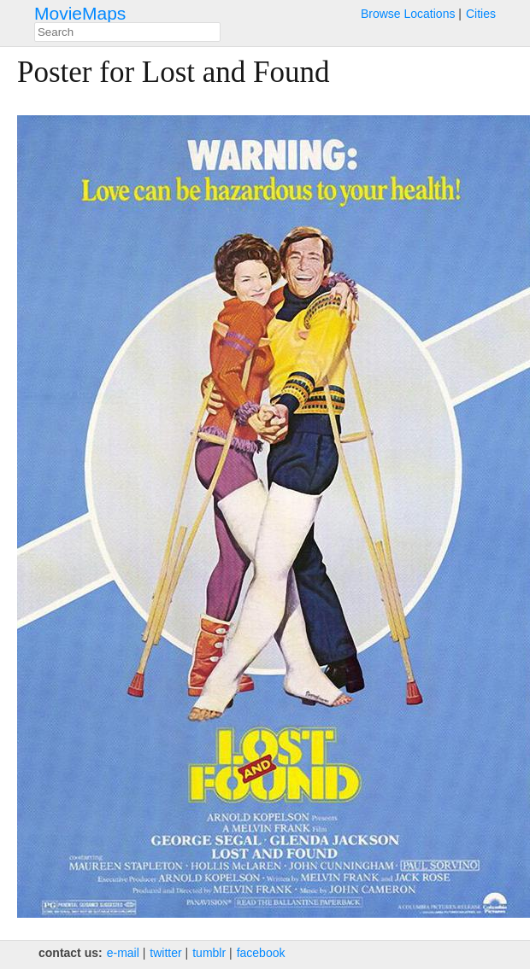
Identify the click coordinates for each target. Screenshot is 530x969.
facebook (261, 953)
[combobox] (127, 32)
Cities (481, 13)
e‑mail (123, 953)
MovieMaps (80, 13)
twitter (165, 953)
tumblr (209, 953)
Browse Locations (408, 13)
